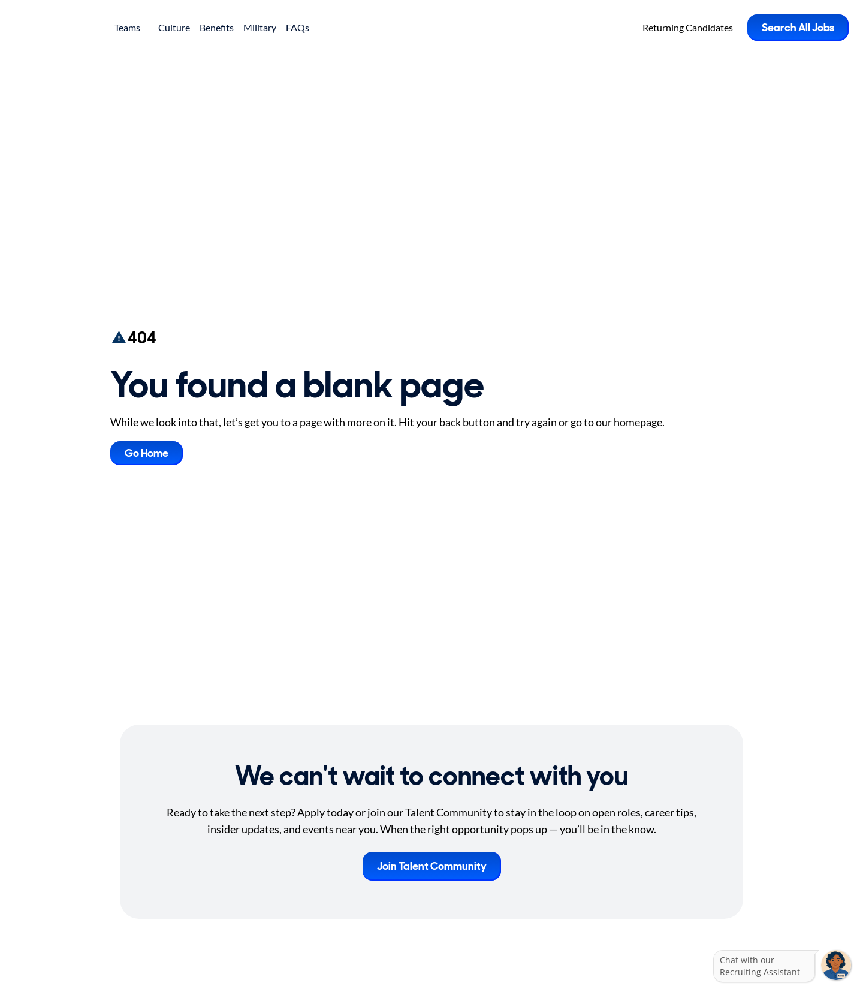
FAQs (297, 27)
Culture (174, 27)
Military (259, 27)
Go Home (146, 453)
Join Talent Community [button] (432, 866)
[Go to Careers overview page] (57, 27)
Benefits (217, 27)
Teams (131, 27)
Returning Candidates (687, 27)
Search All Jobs (798, 27)
